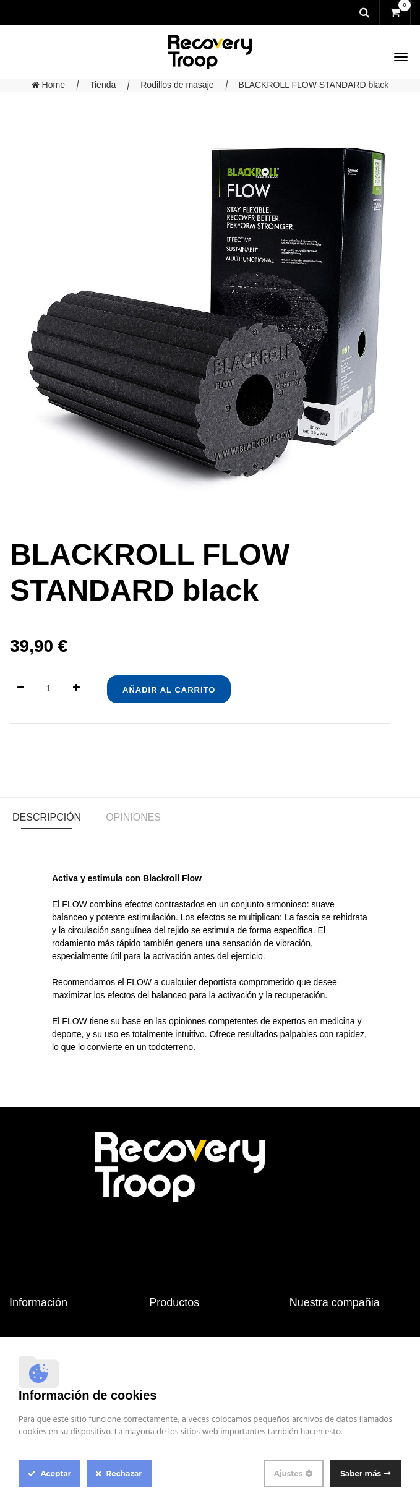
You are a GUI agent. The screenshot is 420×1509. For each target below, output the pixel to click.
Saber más (360, 1473)
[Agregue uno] (76, 688)
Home (48, 85)
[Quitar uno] (21, 688)
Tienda (103, 85)
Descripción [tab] (46, 817)
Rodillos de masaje (176, 85)
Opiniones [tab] (133, 817)
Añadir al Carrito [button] (168, 690)
